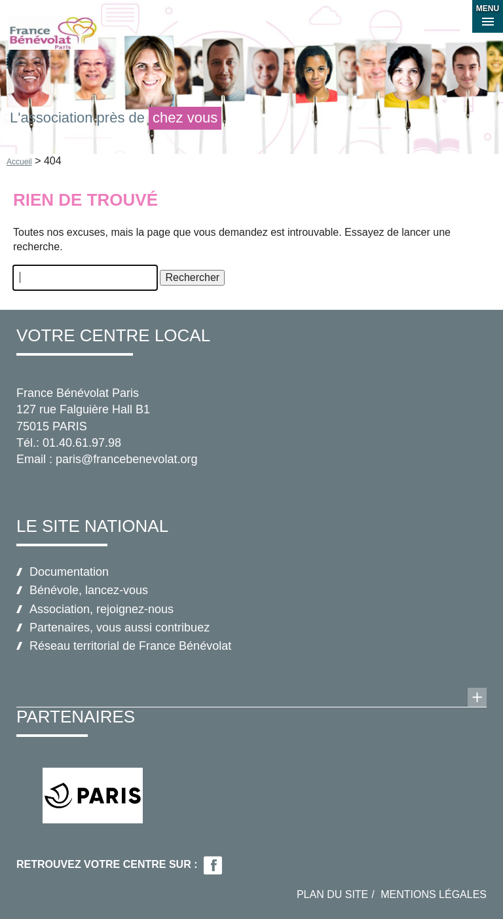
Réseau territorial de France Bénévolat (130, 645)
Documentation (69, 571)
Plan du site (332, 894)
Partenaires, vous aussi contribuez (119, 627)
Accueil (19, 161)
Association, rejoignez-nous (101, 609)
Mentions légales (434, 894)
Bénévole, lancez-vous (88, 590)
